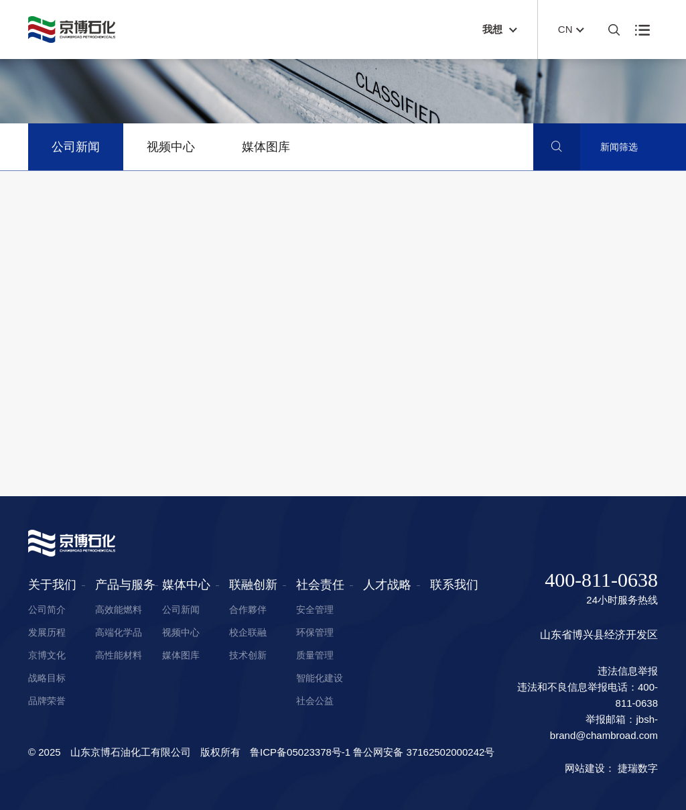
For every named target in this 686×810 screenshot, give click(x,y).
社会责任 (320, 584)
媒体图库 (266, 147)
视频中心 (171, 147)
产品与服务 (125, 584)
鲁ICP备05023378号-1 (300, 752)
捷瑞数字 (638, 768)
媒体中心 (186, 584)
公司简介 (47, 609)
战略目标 (47, 678)
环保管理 (315, 632)
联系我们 (454, 584)
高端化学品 (118, 632)
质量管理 (315, 655)
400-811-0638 (601, 580)
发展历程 (47, 632)
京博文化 (47, 655)
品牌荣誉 (47, 700)
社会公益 (315, 700)
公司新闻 (76, 147)
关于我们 (52, 584)
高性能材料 (118, 655)
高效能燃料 (118, 609)
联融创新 (253, 584)
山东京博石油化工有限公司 (130, 752)
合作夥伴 (248, 609)
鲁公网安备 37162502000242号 (423, 752)
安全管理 (315, 609)
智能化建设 (319, 678)
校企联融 (248, 632)
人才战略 (387, 584)
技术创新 (248, 655)
